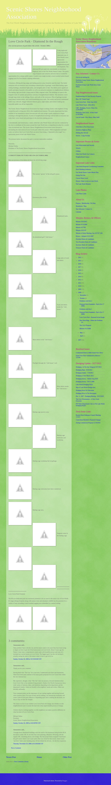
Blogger (64, 781)
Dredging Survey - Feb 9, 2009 (85, 381)
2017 (79, 267)
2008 (79, 292)
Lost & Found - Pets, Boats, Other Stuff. (88, 117)
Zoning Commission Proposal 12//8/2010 (88, 423)
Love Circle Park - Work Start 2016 (86, 102)
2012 (79, 280)
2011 (79, 283)
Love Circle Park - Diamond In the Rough (92, 317)
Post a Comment (16, 748)
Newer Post (11, 757)
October (82, 298)
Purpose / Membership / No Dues (86, 203)
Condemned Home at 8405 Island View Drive (89, 353)
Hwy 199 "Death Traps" (83, 99)
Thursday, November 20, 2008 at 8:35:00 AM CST (28, 744)
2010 (79, 286)
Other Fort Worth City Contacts (85, 154)
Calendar (78, 212)
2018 (79, 264)
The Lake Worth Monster (83, 184)
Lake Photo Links (81, 194)
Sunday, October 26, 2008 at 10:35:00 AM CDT (27, 659)
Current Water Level (82, 178)
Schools (78, 148)
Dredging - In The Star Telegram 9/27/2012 (89, 367)
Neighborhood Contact (82, 157)
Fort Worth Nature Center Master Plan (87, 172)
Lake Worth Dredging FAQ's (84, 384)
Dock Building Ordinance (83, 169)
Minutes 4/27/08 (81, 227)
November (83, 295)
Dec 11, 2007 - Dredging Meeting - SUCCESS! (90, 396)
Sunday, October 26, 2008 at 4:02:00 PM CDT (27, 723)
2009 (79, 289)
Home (39, 757)
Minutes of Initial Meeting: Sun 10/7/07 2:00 (89, 233)
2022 (79, 257)
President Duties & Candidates (85, 239)
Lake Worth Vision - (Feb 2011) (85, 105)
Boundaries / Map (81, 206)
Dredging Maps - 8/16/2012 (84, 370)
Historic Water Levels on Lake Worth (87, 181)
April (81, 336)
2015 (79, 273)
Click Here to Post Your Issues (85, 127)
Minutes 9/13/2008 (81, 224)
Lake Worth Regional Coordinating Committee (90, 166)
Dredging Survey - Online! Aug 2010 (87, 379)
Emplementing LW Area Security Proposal (88, 96)
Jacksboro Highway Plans (83, 130)
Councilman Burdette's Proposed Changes (88, 420)
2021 (79, 260)
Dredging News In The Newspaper (86, 393)
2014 (79, 276)
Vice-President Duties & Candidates (86, 242)
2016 (79, 270)
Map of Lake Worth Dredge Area (85, 387)
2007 (79, 340)
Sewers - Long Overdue (83, 136)
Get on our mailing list (82, 77)
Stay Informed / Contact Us (84, 209)
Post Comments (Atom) (21, 761)
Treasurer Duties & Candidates (85, 248)
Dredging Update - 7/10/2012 (84, 373)
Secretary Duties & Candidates (85, 245)
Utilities (78, 151)
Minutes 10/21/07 (81, 230)
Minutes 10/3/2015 (81, 221)
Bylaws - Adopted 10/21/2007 (85, 236)
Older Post (67, 757)
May (81, 332)
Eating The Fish (80, 175)
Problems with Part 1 (86, 309)
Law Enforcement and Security (85, 145)
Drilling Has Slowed (82, 133)
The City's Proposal (85, 325)
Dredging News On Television (85, 390)
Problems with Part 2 (86, 301)
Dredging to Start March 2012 (85, 376)
